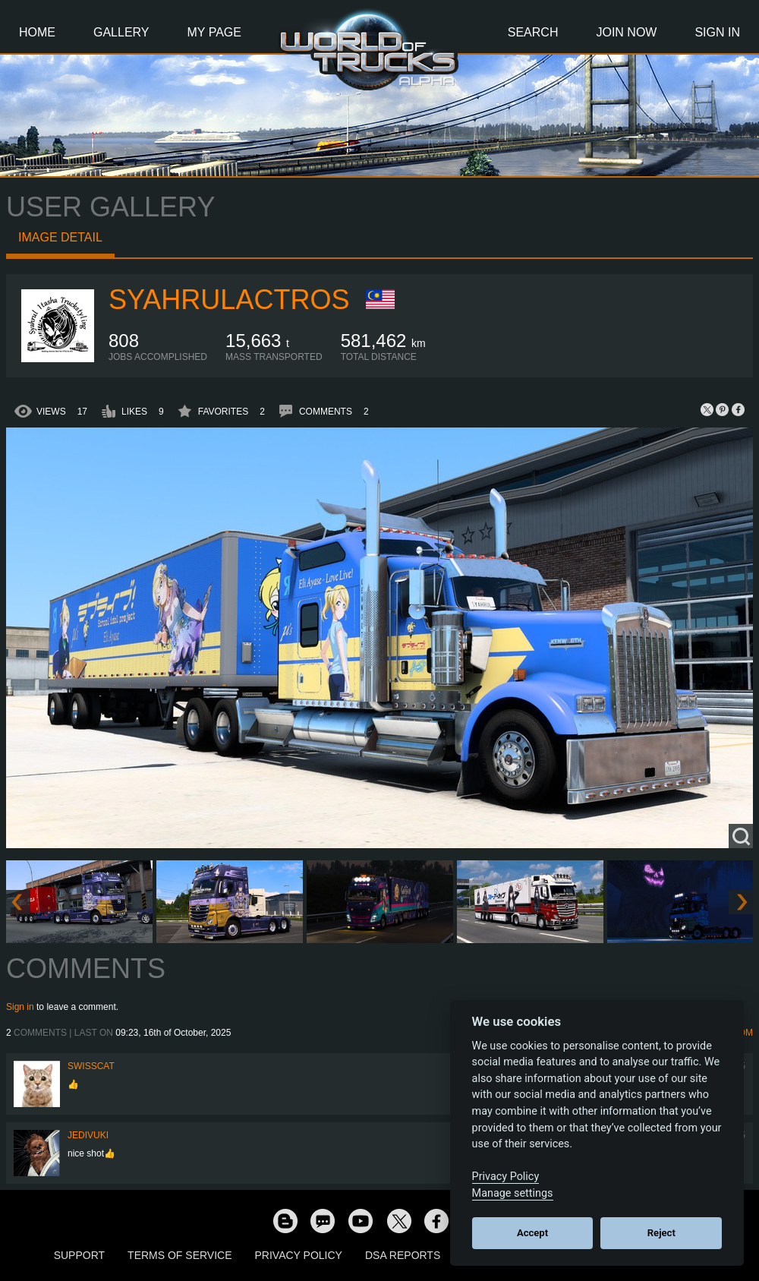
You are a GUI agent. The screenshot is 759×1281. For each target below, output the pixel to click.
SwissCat (91, 1066)
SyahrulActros (229, 299)
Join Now (626, 32)
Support (79, 1255)
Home (37, 32)
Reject (661, 1232)
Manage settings (512, 1193)
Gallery (121, 32)
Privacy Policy (298, 1255)
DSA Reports (402, 1255)
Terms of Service (179, 1255)
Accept (532, 1232)
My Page (214, 32)
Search (533, 32)
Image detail (60, 237)
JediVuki (88, 1135)
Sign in (20, 1007)
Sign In (717, 32)
